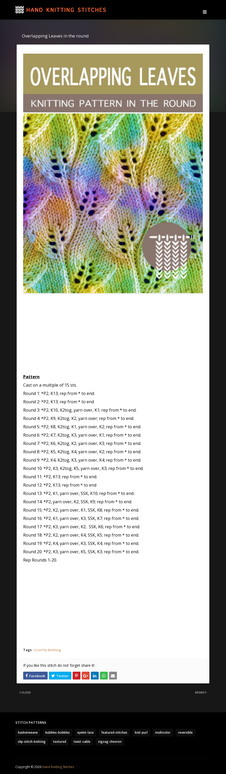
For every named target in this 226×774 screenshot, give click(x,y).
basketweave (28, 732)
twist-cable (82, 741)
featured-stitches (114, 732)
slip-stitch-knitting (32, 741)
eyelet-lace (85, 732)
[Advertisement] (113, 336)
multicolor (163, 732)
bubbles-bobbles (57, 732)
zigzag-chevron (110, 741)
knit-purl (141, 732)
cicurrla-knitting (47, 649)
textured (59, 741)
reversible (185, 732)
